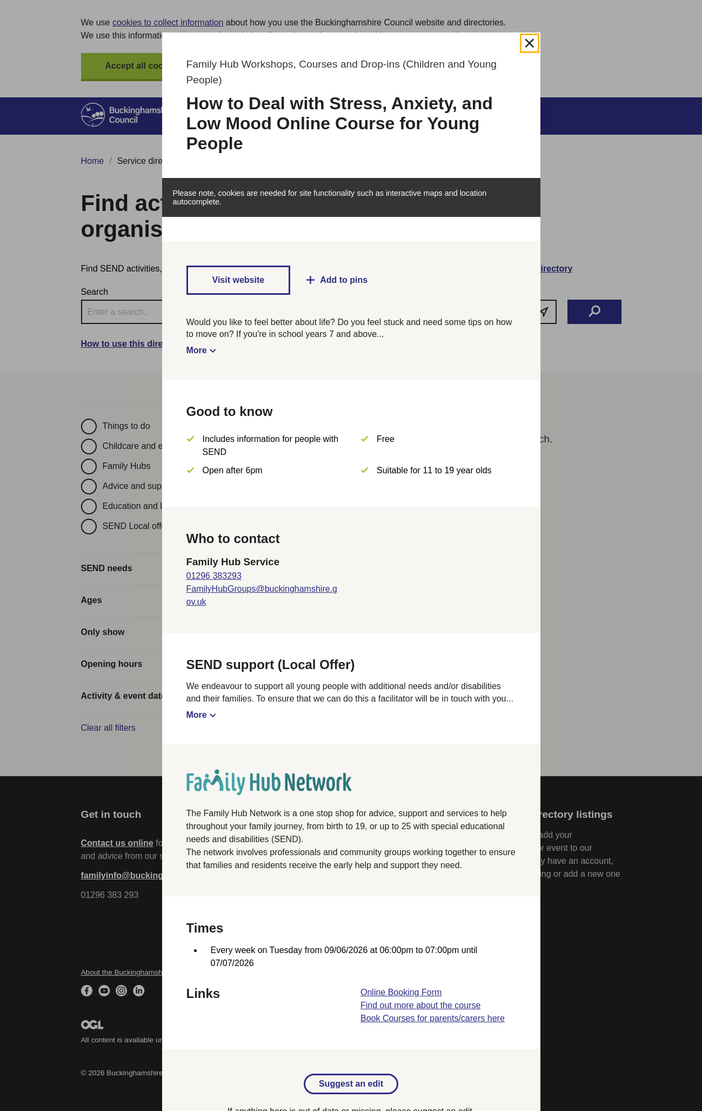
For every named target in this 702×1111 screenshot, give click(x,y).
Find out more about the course (420, 1005)
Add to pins (343, 280)
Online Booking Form (401, 992)
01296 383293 (214, 575)
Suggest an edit (351, 1083)
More (196, 350)
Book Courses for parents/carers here (432, 1018)
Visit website (238, 280)
